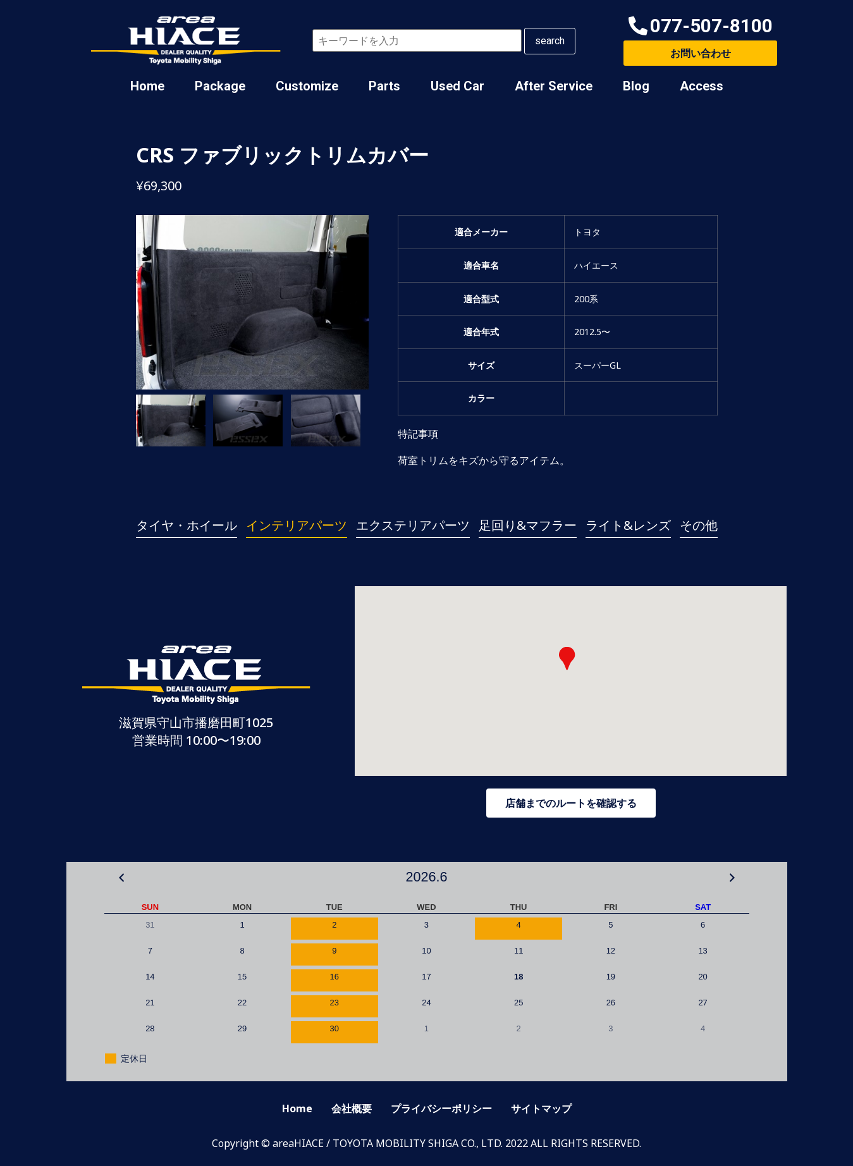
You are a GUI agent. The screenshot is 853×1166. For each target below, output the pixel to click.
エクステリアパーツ (413, 525)
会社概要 (351, 1108)
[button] (701, 26)
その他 (699, 525)
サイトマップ (541, 1108)
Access (701, 86)
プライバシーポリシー (441, 1108)
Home (147, 86)
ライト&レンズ (628, 525)
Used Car (457, 86)
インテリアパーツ (296, 525)
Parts (384, 86)
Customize (307, 86)
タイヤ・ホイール (186, 525)
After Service (553, 86)
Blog (636, 86)
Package (220, 86)
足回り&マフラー (528, 525)
